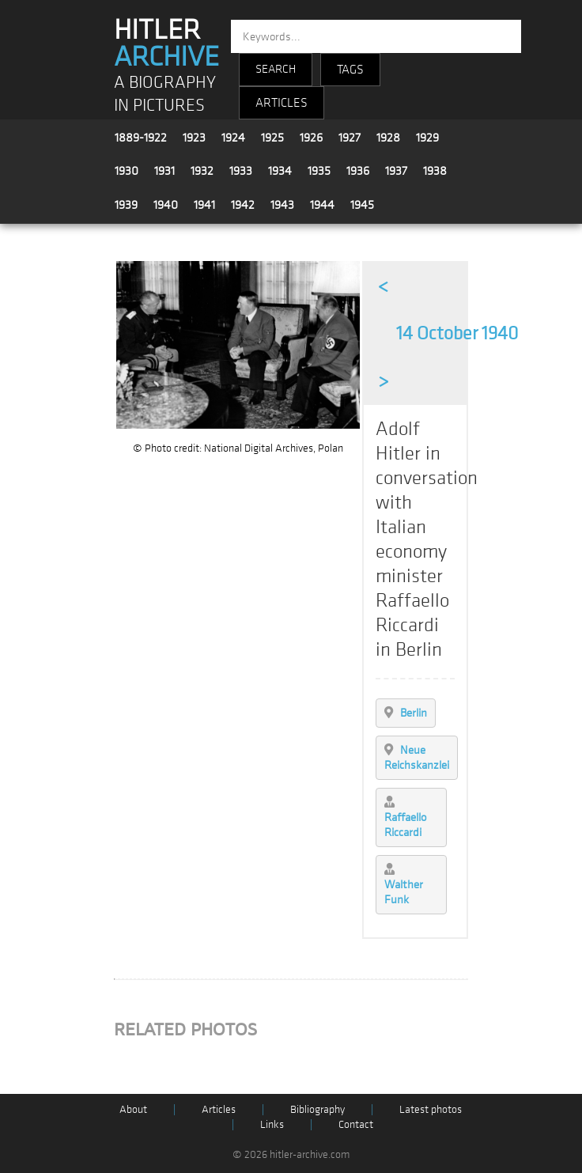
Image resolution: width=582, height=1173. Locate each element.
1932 (202, 171)
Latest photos (430, 1109)
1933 (240, 171)
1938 (435, 171)
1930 (126, 171)
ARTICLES (281, 103)
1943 (282, 205)
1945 (362, 205)
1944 (322, 205)
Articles (219, 1109)
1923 (194, 138)
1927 (349, 138)
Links (272, 1124)
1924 (233, 138)
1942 (243, 205)
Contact (355, 1124)
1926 (311, 138)
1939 (126, 205)
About (133, 1109)
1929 (427, 138)
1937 (396, 171)
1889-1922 (141, 138)
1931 (164, 171)
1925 (272, 138)
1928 (388, 138)
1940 (165, 205)
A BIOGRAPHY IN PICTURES (165, 94)
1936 (357, 171)
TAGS (350, 70)
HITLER (166, 43)
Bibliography (317, 1109)
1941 (204, 205)
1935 (319, 171)
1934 (280, 171)
